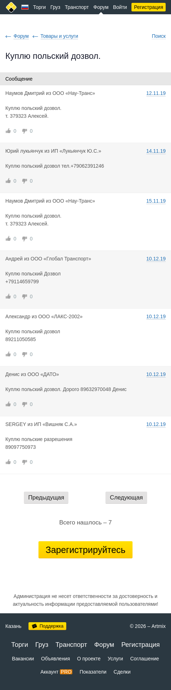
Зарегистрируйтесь (85, 550)
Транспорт (77, 7)
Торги (39, 7)
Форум (101, 7)
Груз (55, 7)
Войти (120, 7)
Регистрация (148, 7)
